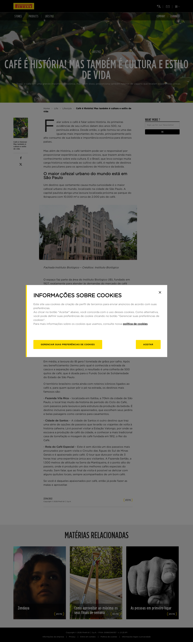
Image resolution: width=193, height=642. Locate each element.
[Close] (160, 292)
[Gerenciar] (67, 344)
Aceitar (148, 344)
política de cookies (135, 324)
